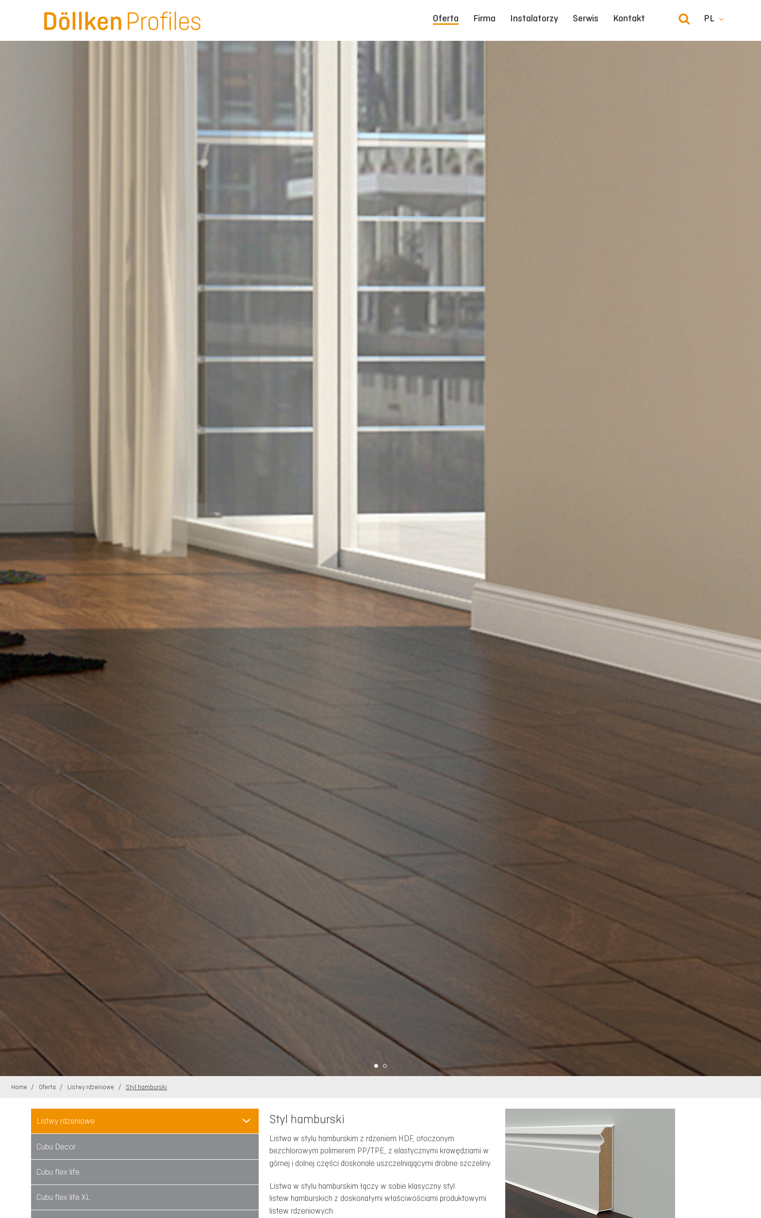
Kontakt (629, 18)
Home (20, 1087)
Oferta (446, 19)
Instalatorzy (534, 18)
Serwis (585, 18)
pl (709, 18)
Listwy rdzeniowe (91, 1087)
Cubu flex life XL (63, 1197)
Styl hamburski (146, 1087)
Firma (484, 18)
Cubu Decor (56, 1146)
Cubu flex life (58, 1172)
